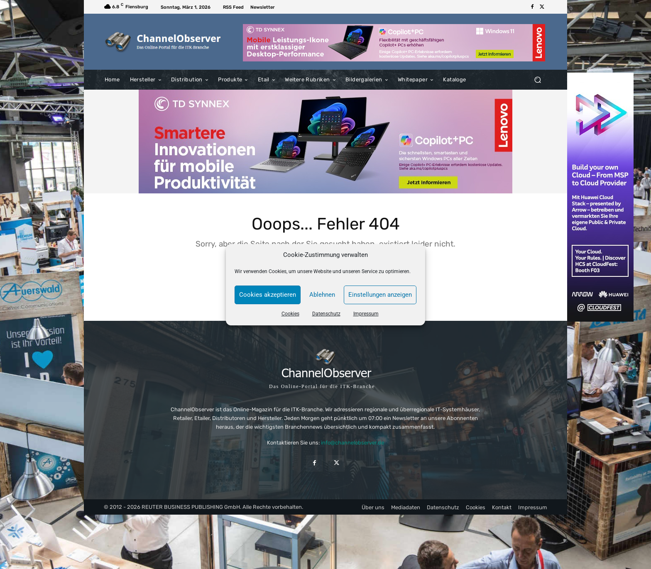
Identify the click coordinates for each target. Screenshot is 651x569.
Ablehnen (322, 294)
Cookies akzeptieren (267, 294)
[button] (537, 80)
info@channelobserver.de (352, 443)
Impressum (366, 314)
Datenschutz (326, 314)
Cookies (290, 314)
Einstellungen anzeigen (380, 294)
